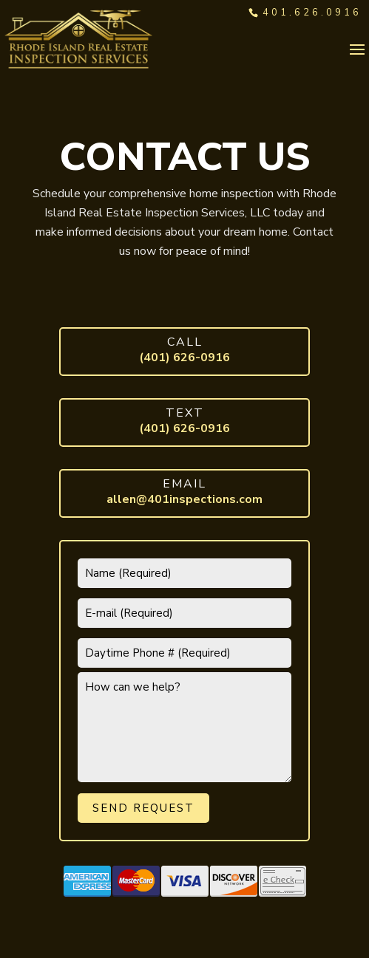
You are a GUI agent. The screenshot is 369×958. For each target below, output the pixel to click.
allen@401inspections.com (184, 499)
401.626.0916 (312, 12)
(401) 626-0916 (184, 357)
